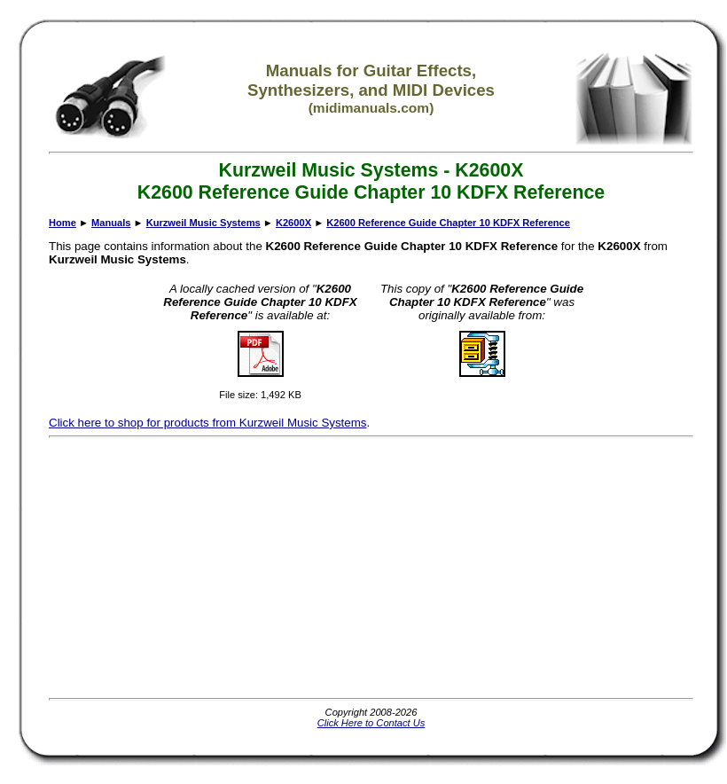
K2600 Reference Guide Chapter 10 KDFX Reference (448, 222)
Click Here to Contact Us (371, 722)
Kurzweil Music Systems (203, 222)
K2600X (293, 222)
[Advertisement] (269, 567)
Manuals (110, 222)
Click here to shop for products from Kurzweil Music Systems (208, 422)
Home (62, 222)
